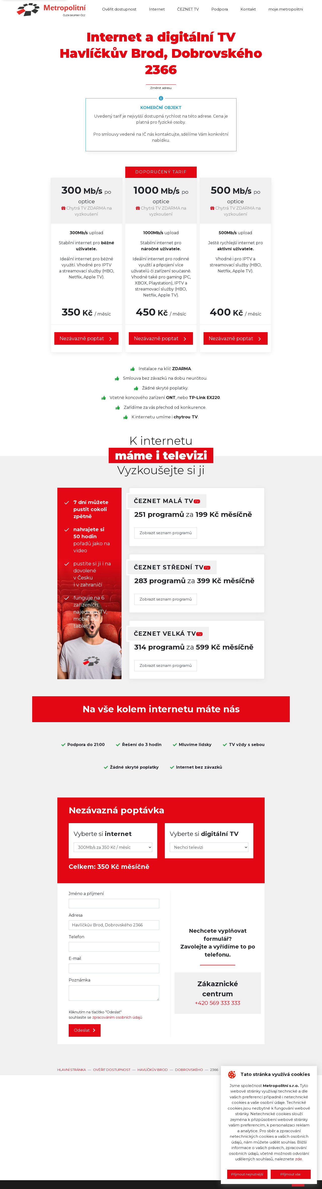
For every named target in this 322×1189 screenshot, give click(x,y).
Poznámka (79, 980)
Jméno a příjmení (86, 893)
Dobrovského (189, 1070)
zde (298, 1159)
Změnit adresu (161, 88)
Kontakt (248, 9)
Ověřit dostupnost (119, 9)
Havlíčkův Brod (153, 1070)
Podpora (219, 9)
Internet (157, 9)
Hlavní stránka (71, 1070)
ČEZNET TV (188, 9)
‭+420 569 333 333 (217, 1003)
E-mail (75, 958)
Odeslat (84, 1030)
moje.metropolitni (285, 9)
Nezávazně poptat (86, 338)
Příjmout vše (290, 1174)
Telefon (76, 936)
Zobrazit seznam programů (166, 532)
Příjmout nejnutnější (247, 1174)
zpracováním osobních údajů (117, 1017)
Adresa (76, 915)
